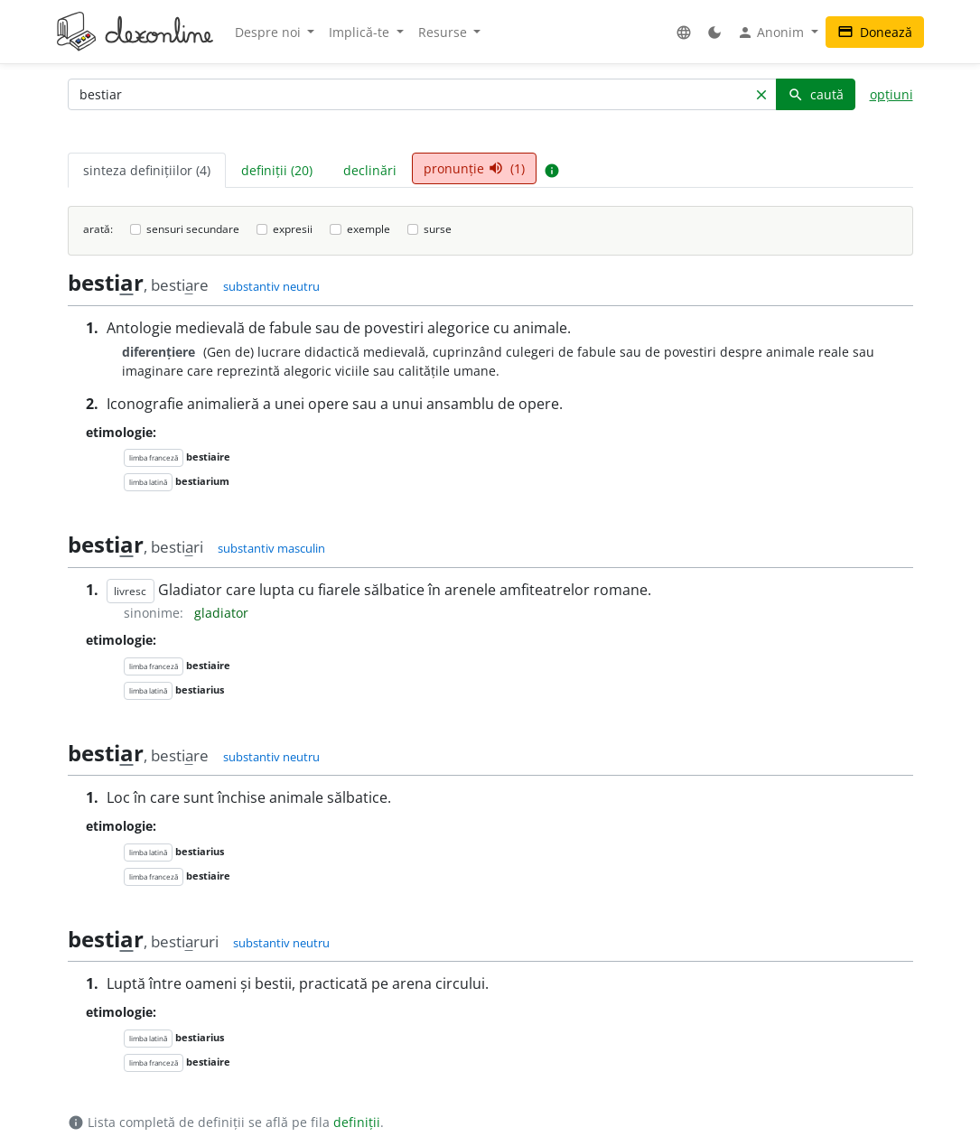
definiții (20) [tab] (277, 170)
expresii (293, 229)
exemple (368, 229)
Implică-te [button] (361, 32)
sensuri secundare (192, 229)
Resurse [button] (444, 32)
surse (438, 229)
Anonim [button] (772, 32)
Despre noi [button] (269, 32)
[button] (683, 32)
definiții (356, 1122)
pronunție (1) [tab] (474, 168)
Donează (874, 32)
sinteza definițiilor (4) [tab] (146, 170)
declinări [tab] (370, 170)
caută (816, 94)
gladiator (221, 612)
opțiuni (891, 94)
